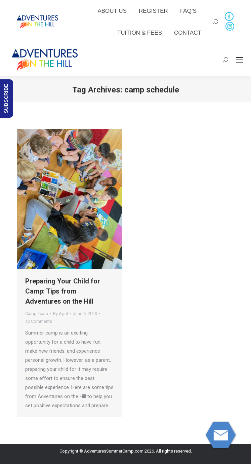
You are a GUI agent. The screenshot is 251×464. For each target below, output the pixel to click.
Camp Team (36, 313)
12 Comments (38, 321)
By (60, 313)
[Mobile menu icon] (239, 60)
